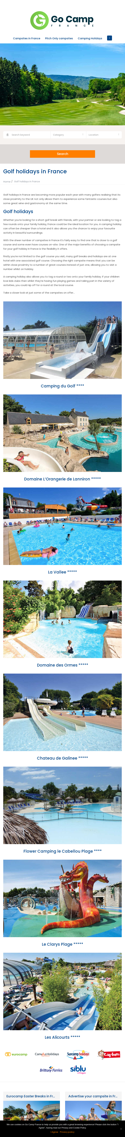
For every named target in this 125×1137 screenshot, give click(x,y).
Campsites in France (26, 38)
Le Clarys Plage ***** (62, 944)
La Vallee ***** (62, 571)
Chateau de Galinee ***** (62, 758)
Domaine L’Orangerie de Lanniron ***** (62, 478)
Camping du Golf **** (62, 385)
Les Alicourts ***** (62, 1037)
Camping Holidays (90, 38)
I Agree (54, 1132)
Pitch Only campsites (59, 38)
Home (7, 181)
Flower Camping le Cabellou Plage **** (62, 851)
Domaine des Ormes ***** (62, 665)
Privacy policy (67, 1132)
